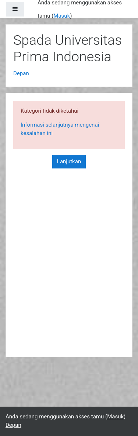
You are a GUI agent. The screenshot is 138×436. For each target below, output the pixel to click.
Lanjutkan (69, 161)
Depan (21, 73)
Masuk (61, 15)
